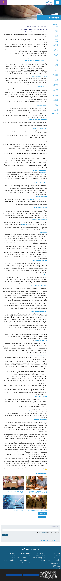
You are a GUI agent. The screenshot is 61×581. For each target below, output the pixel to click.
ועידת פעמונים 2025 (55, 47)
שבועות (56, 53)
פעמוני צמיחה (55, 106)
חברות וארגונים (56, 97)
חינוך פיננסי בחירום (55, 55)
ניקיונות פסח (43, 173)
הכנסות (56, 44)
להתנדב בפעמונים (40, 556)
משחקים (56, 35)
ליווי (57, 103)
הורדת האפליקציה (38, 579)
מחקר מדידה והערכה (25, 560)
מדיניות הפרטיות (43, 532)
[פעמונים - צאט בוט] (58, 578)
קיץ (57, 66)
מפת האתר (12, 557)
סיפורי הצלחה (57, 557)
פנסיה (57, 60)
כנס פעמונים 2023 (55, 86)
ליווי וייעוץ (28, 556)
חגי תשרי (56, 58)
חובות (57, 63)
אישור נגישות (57, 568)
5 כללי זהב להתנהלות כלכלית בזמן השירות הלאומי (15, 492)
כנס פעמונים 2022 (55, 82)
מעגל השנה (56, 68)
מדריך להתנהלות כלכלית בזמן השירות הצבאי (37, 510)
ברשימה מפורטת (25, 224)
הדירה (29, 409)
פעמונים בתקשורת (55, 563)
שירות (57, 31)
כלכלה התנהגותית (56, 50)
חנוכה (57, 61)
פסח (57, 71)
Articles (56, 30)
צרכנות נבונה (55, 51)
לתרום (3, 3)
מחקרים (56, 29)
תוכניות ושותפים (26, 559)
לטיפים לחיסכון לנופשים (41, 341)
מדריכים (56, 34)
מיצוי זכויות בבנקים (25, 562)
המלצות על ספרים (56, 27)
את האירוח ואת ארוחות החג (33, 199)
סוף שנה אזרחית (56, 80)
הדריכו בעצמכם (56, 37)
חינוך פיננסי (55, 45)
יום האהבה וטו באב (55, 93)
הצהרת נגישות (56, 565)
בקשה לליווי (7, 579)
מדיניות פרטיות (56, 566)
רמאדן (56, 104)
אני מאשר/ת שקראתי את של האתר (47, 532)
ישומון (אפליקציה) (11, 559)
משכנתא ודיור (55, 95)
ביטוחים (56, 73)
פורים (57, 69)
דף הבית (45, 26)
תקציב (57, 56)
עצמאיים (56, 59)
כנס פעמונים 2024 (55, 91)
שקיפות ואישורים (56, 559)
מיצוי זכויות (56, 105)
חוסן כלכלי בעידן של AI (19, 510)
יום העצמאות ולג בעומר (55, 75)
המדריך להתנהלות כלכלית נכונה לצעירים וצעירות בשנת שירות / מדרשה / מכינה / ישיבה (37, 492)
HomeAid (27, 411)
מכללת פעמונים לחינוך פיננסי (23, 557)
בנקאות (56, 70)
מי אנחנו (58, 556)
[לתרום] (3, 2)
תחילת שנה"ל (55, 88)
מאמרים (56, 33)
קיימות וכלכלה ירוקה (55, 100)
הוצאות (56, 89)
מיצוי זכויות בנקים (56, 77)
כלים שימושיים (55, 39)
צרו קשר (43, 560)
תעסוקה (56, 102)
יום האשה (56, 84)
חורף (57, 64)
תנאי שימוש (12, 556)
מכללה (23, 579)
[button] (3, 24)
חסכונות (56, 65)
